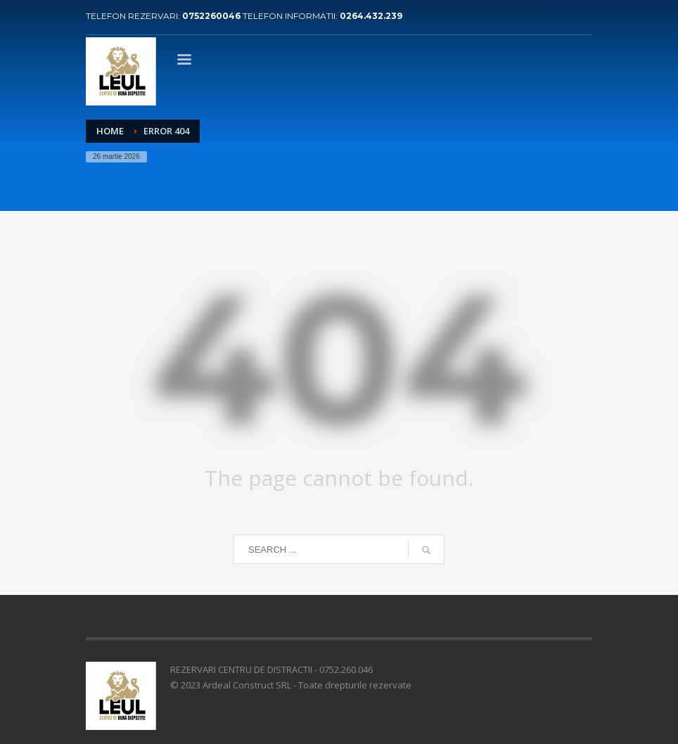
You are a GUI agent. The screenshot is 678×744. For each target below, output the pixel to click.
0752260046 (212, 16)
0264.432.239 (371, 16)
